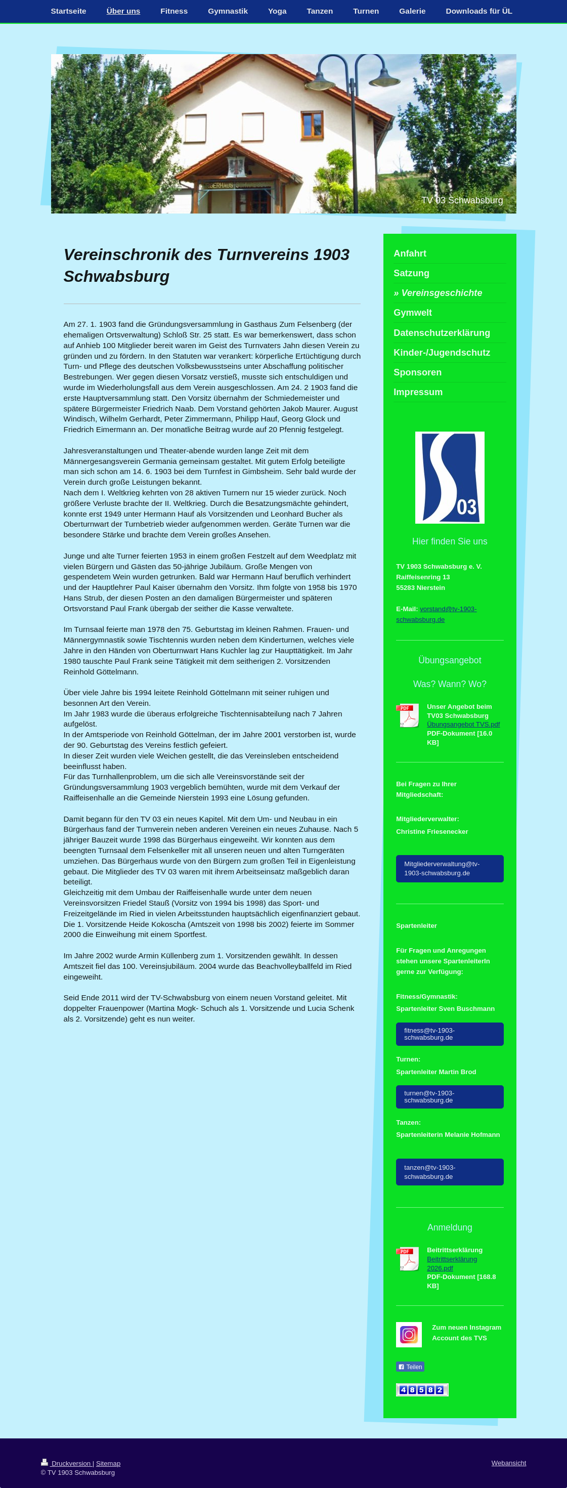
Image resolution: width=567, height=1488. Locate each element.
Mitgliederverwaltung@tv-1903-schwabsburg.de (441, 868)
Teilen (410, 1367)
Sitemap (108, 1463)
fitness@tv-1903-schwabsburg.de (429, 1034)
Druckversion (67, 1463)
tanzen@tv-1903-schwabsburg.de (429, 1172)
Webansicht (509, 1463)
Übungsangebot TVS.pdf (463, 724)
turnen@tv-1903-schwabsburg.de (429, 1096)
